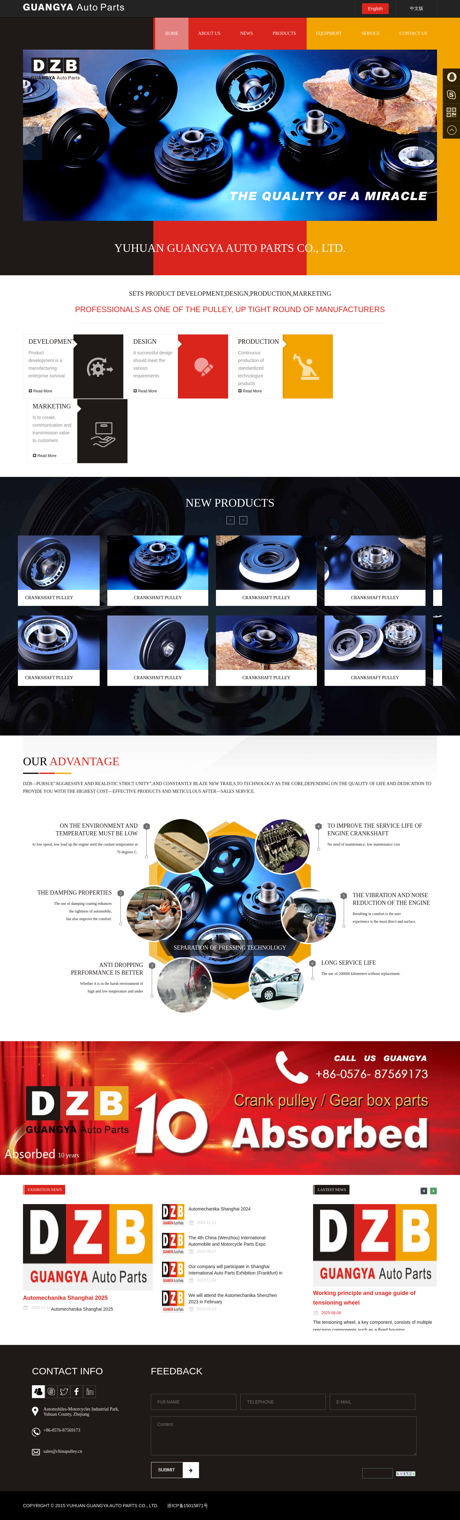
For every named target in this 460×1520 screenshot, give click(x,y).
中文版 (416, 8)
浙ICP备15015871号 (187, 1505)
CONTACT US (413, 33)
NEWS (246, 33)
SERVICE (371, 33)
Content (284, 1435)
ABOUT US (209, 33)
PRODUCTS (284, 33)
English (375, 8)
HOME (171, 33)
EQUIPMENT (329, 33)
